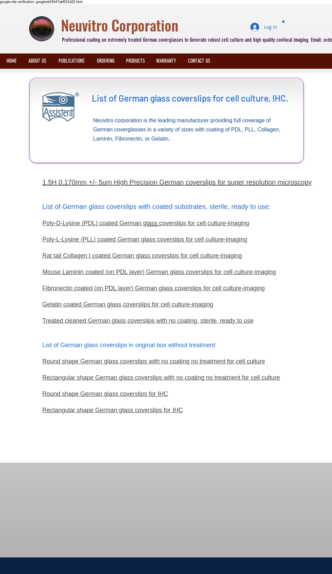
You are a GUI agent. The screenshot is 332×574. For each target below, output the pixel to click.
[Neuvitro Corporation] (178, 25)
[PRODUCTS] (135, 61)
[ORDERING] (105, 61)
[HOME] (11, 61)
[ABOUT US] (37, 61)
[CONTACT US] (199, 61)
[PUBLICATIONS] (71, 61)
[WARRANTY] (166, 61)
